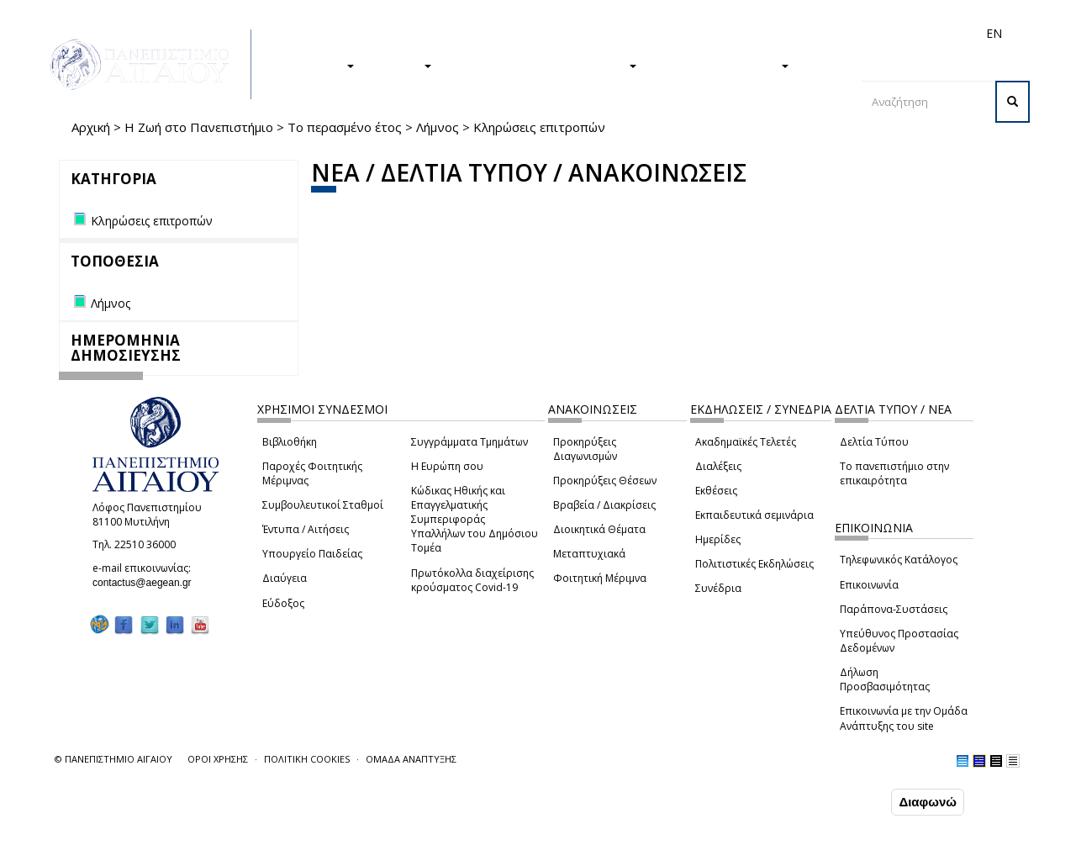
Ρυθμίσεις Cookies (167, 846)
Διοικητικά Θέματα (599, 529)
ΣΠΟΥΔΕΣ (318, 64)
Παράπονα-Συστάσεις (893, 609)
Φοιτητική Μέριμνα (599, 578)
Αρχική (90, 127)
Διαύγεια (284, 578)
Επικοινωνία (869, 585)
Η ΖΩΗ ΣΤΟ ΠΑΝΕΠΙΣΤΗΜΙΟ (542, 64)
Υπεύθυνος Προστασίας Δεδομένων (899, 640)
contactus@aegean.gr (147, 583)
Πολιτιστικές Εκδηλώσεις (754, 564)
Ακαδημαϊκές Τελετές (745, 442)
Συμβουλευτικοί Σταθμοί (322, 505)
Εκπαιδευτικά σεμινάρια (754, 515)
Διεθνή (757, 33)
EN (994, 33)
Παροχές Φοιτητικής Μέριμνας (312, 473)
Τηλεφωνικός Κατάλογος (898, 559)
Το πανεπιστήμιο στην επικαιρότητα (894, 473)
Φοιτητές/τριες (613, 33)
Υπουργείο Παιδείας (312, 554)
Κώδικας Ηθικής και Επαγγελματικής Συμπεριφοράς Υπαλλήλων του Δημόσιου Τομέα (474, 519)
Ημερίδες (718, 539)
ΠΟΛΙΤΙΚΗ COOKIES (307, 759)
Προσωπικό (814, 33)
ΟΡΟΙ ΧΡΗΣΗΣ (217, 759)
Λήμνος (437, 127)
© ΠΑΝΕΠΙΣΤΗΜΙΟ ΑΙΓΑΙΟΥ (113, 759)
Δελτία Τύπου (874, 442)
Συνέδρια (718, 588)
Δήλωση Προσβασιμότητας (885, 679)
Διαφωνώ (928, 802)
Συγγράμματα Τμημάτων (469, 442)
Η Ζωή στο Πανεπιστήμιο (198, 127)
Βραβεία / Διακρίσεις (604, 505)
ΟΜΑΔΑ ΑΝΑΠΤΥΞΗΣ (411, 759)
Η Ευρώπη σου (447, 466)
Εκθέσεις (716, 490)
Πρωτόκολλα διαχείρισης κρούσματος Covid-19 (472, 580)
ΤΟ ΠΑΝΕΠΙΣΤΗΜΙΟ (721, 64)
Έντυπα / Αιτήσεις (305, 529)
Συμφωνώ (852, 802)
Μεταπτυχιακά (589, 554)
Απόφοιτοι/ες (695, 33)
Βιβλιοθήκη (289, 442)
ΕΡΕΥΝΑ (401, 64)
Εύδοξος (283, 603)
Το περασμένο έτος (344, 127)
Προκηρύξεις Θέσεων (605, 480)
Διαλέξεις (718, 466)
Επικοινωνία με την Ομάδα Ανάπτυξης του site (904, 718)
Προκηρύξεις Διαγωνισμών (585, 449)
